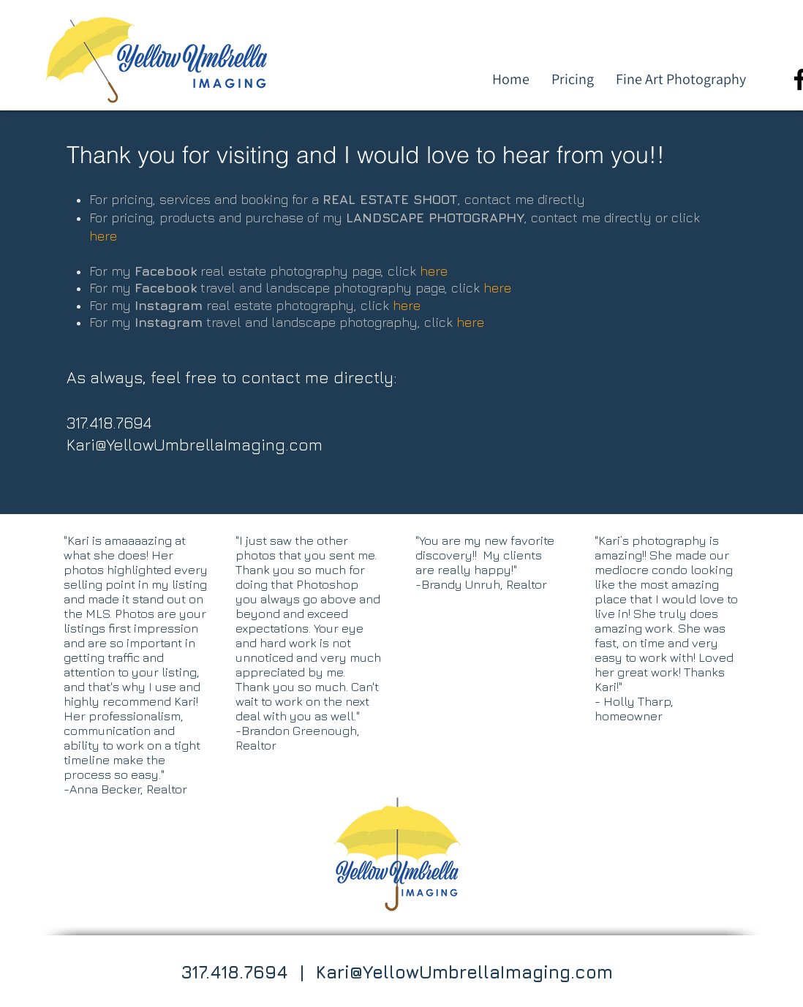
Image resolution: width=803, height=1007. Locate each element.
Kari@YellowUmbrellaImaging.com (195, 444)
